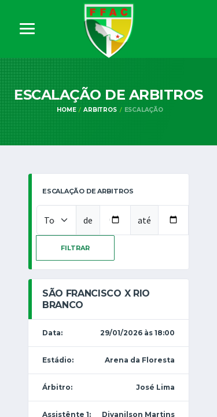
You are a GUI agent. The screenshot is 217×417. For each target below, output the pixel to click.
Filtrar (75, 248)
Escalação (143, 110)
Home (66, 110)
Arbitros (99, 110)
